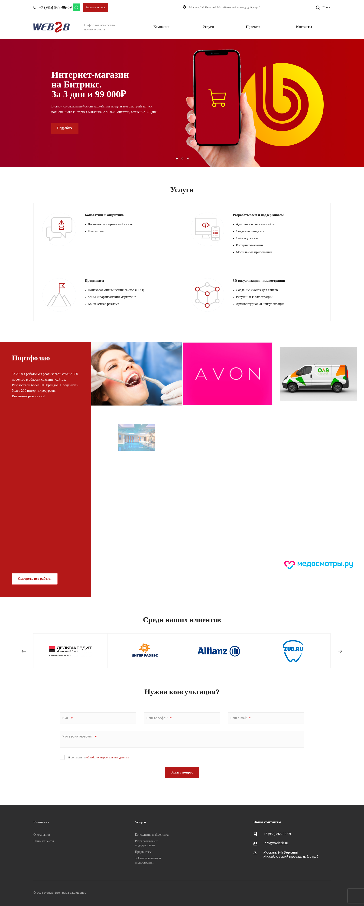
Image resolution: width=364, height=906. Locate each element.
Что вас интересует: (79, 736)
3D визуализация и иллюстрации (259, 280)
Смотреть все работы (35, 578)
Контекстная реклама (103, 304)
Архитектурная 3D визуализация (260, 304)
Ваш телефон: (159, 718)
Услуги (208, 27)
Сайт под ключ (247, 238)
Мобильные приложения (254, 252)
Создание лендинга (250, 231)
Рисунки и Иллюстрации (254, 297)
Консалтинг (96, 231)
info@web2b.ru (275, 843)
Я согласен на (98, 757)
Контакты (304, 27)
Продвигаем (94, 280)
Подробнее (65, 128)
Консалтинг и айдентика (104, 215)
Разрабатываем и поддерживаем (258, 215)
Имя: (67, 718)
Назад (23, 652)
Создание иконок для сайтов (257, 290)
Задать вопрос (182, 772)
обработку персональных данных (107, 757)
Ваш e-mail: (240, 718)
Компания (161, 27)
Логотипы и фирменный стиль (110, 224)
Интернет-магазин (249, 245)
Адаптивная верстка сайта (255, 224)
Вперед (341, 652)
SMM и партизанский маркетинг (112, 297)
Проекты (253, 27)
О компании (41, 834)
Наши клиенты (43, 841)
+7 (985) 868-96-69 (55, 7)
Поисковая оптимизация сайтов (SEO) (116, 290)
